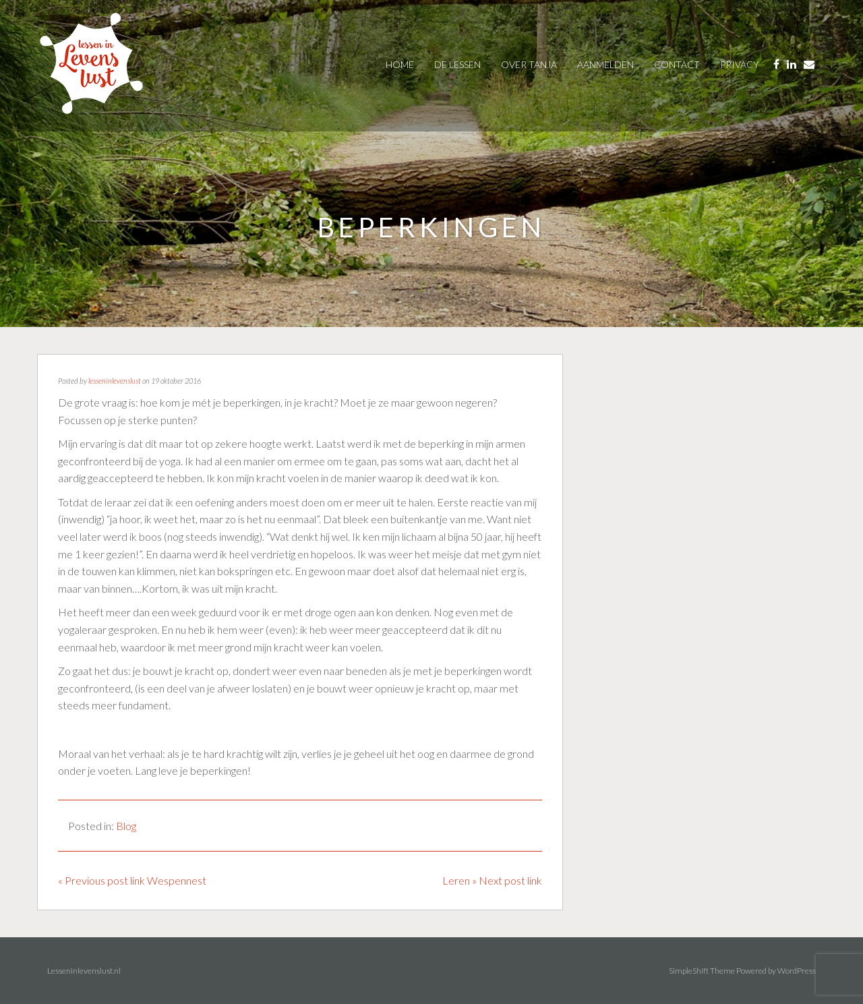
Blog (126, 825)
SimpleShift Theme (702, 971)
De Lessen (457, 64)
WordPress (796, 971)
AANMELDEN (605, 64)
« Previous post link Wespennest (132, 880)
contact (677, 64)
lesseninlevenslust (114, 380)
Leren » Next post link (492, 880)
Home (400, 64)
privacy (739, 64)
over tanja (529, 64)
